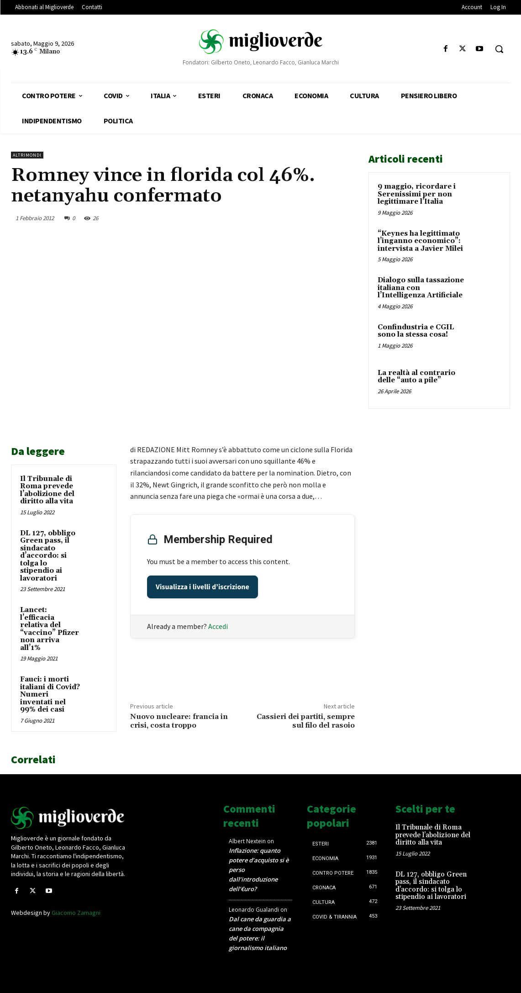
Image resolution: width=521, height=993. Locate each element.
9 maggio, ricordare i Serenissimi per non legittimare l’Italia (417, 194)
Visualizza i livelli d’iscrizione (202, 587)
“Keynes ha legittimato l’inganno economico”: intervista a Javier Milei (420, 241)
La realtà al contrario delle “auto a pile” (416, 377)
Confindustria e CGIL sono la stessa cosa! (416, 331)
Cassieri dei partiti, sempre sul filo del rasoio (306, 721)
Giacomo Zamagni (76, 912)
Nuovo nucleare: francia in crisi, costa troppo (179, 721)
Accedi (218, 626)
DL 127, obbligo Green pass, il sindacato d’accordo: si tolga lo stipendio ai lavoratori (47, 556)
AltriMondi (27, 155)
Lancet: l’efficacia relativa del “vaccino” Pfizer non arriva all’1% (49, 629)
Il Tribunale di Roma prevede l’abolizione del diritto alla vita (47, 490)
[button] (499, 49)
